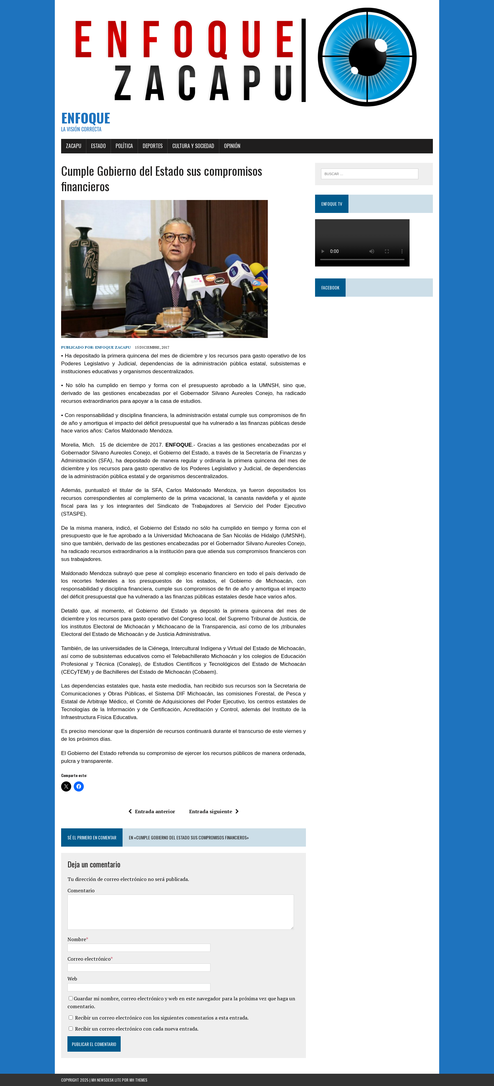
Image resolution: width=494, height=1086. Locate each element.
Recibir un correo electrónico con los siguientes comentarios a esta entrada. (162, 1017)
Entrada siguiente (214, 811)
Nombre (76, 939)
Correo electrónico (89, 958)
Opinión (232, 146)
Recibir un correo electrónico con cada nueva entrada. (136, 1028)
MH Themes (138, 1080)
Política (124, 146)
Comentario (81, 890)
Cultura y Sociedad (193, 146)
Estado (98, 146)
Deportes (153, 146)
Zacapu (73, 146)
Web (72, 978)
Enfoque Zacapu (113, 347)
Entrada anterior (151, 811)
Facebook (330, 287)
